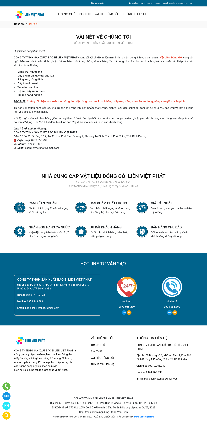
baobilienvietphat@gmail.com (42, 307)
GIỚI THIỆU (85, 14)
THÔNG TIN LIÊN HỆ (135, 14)
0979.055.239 (38, 295)
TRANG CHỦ (66, 14)
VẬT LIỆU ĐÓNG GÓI (107, 14)
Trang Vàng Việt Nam (144, 417)
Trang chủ (19, 24)
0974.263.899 (35, 301)
